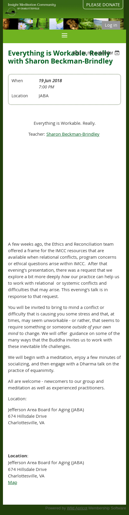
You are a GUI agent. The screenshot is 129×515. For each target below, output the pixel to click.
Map (12, 482)
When (17, 80)
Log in (111, 25)
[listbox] (97, 52)
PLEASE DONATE (103, 4)
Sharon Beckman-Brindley (72, 134)
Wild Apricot (77, 508)
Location (20, 95)
